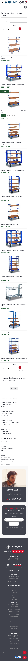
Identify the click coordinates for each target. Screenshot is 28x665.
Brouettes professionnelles (7, 459)
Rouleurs (3, 455)
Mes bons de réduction (14, 630)
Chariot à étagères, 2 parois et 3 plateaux (12, 84)
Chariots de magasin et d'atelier (9, 402)
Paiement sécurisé (13, 638)
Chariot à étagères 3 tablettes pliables (11, 332)
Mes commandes (14, 626)
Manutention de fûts (6, 457)
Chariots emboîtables (6, 420)
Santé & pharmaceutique (14, 613)
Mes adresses (14, 624)
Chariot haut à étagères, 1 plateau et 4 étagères (11, 143)
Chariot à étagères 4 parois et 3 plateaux (12, 250)
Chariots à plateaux (6, 404)
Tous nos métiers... (14, 616)
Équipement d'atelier (14, 594)
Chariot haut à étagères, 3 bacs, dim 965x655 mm (13, 111)
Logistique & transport (14, 609)
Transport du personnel (7, 462)
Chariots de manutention (9, 399)
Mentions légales (14, 641)
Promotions (14, 599)
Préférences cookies (14, 643)
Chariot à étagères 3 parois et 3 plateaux (12, 170)
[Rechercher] (14, 7)
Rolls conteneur (5, 450)
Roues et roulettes (5, 464)
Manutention (14, 587)
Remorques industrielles (7, 453)
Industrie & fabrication (14, 604)
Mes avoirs (14, 628)
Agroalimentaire (14, 606)
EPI (14, 597)
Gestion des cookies (14, 648)
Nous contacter (14, 570)
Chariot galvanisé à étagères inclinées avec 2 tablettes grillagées (13, 305)
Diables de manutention (7, 448)
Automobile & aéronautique (14, 608)
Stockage (14, 590)
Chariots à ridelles (5, 409)
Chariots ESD (4, 427)
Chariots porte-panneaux (7, 411)
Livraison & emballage (14, 640)
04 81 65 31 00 (15, 499)
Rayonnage (14, 592)
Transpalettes (4, 441)
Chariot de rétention (6, 424)
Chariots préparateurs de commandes (10, 422)
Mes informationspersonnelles (14, 622)
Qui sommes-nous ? (14, 578)
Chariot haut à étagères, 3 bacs (10, 224)
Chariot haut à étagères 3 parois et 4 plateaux (14, 358)
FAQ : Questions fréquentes (14, 581)
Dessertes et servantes (7, 413)
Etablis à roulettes (5, 429)
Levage (14, 588)
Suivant (21, 32)
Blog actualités (14, 580)
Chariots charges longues (7, 406)
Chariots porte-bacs (6, 415)
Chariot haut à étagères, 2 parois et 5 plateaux (11, 277)
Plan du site (14, 645)
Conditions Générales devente (14, 636)
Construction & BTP (14, 614)
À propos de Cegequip (14, 576)
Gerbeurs (3, 446)
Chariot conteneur (5, 431)
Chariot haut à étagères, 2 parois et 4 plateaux (11, 197)
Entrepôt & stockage (14, 611)
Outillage (14, 595)
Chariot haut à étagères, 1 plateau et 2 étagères (11, 57)
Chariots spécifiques (6, 433)
